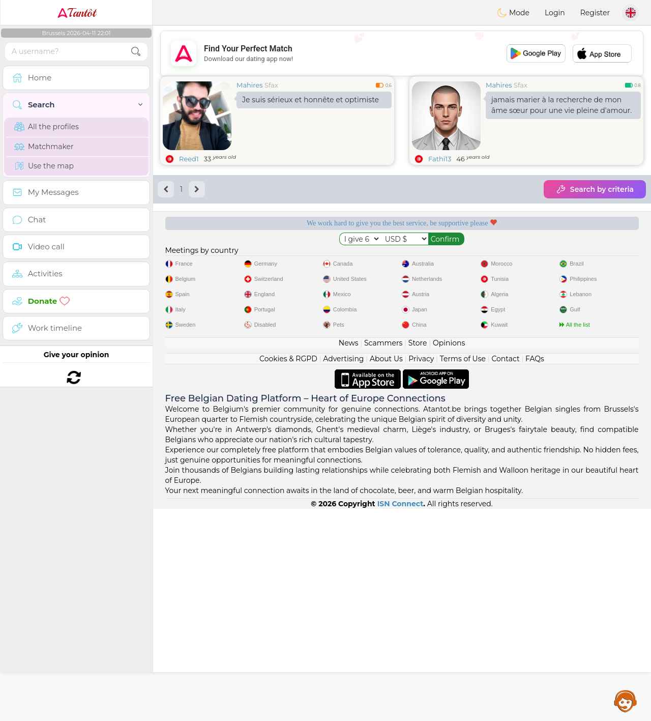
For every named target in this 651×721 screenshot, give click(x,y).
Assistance (625, 700)
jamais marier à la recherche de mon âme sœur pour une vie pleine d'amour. (561, 105)
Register (595, 12)
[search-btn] (135, 52)
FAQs (534, 570)
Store (417, 555)
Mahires (249, 85)
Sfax (271, 85)
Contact (505, 570)
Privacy (421, 570)
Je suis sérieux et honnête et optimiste (310, 99)
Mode (513, 13)
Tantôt (76, 12)
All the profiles (46, 127)
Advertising (343, 570)
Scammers (383, 555)
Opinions (449, 555)
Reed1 (189, 159)
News (349, 555)
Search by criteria (595, 189)
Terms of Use (463, 570)
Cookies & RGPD (288, 570)
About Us (386, 570)
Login (555, 12)
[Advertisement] (401, 53)
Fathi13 (439, 159)
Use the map (44, 166)
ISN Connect (400, 715)
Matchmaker (44, 146)
